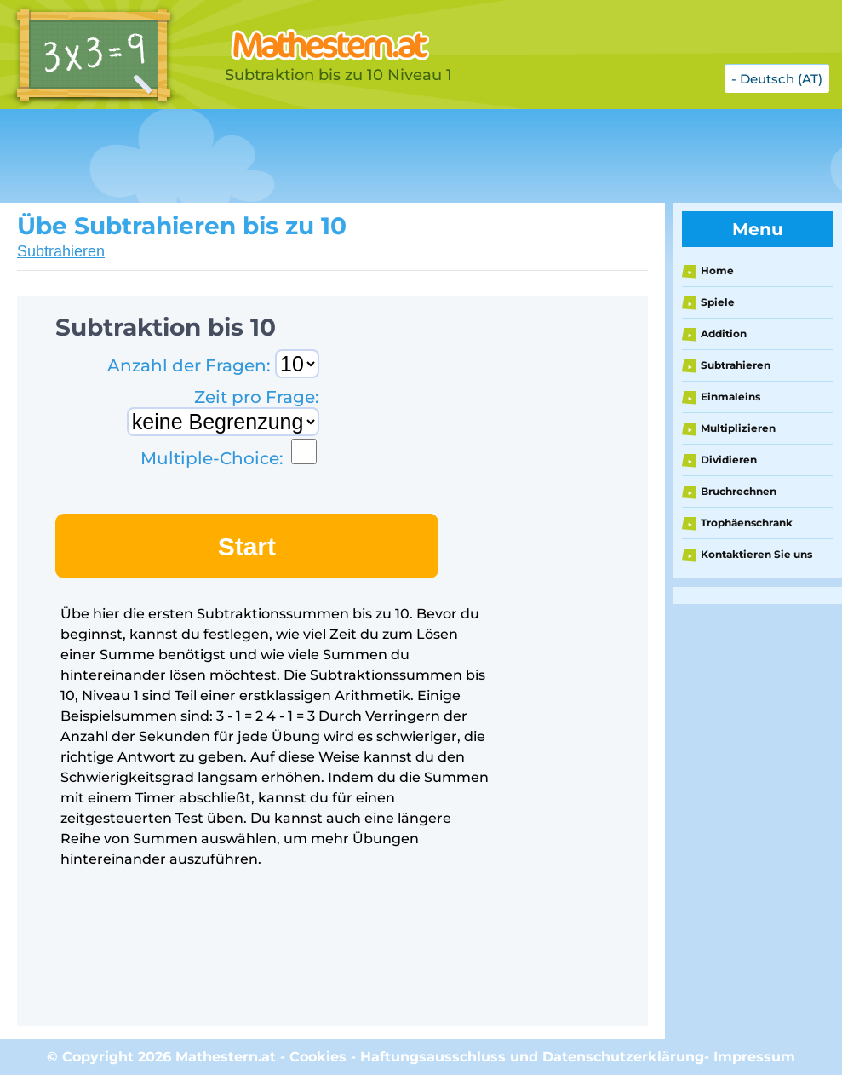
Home (717, 270)
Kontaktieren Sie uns (756, 554)
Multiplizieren (738, 428)
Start (247, 546)
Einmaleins (730, 396)
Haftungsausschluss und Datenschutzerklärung (532, 1057)
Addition (724, 333)
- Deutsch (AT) (776, 79)
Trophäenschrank (747, 522)
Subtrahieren (61, 251)
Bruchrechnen (738, 491)
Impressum (754, 1057)
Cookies (318, 1057)
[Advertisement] (310, 156)
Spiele (718, 302)
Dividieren (729, 459)
